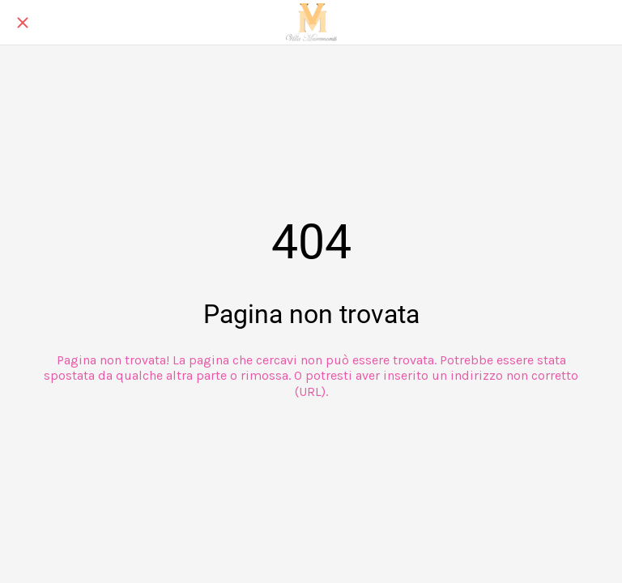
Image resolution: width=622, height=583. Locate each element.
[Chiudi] (22, 22)
